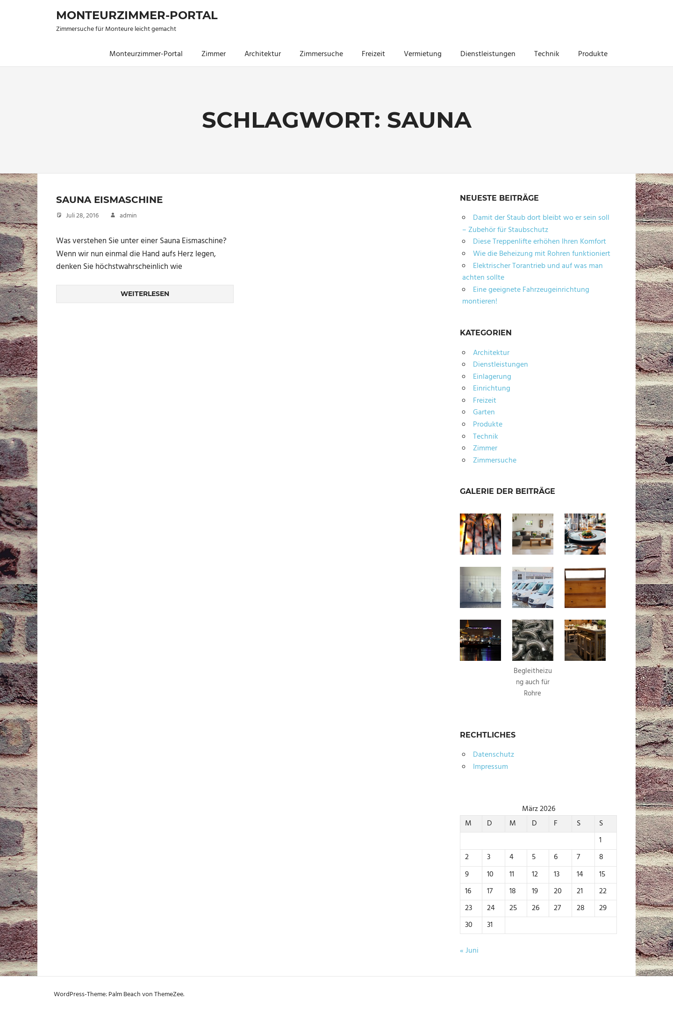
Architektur (262, 54)
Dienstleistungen (487, 54)
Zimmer (213, 54)
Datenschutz (493, 755)
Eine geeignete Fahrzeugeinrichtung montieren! (525, 296)
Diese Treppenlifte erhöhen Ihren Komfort (539, 242)
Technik (546, 54)
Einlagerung (492, 377)
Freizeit (373, 54)
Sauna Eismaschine (109, 199)
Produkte (593, 54)
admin (128, 215)
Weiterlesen (145, 293)
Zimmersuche (321, 54)
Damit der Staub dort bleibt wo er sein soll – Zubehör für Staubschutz (535, 224)
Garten (484, 412)
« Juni (469, 951)
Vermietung (423, 54)
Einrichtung (491, 389)
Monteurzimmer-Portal (137, 15)
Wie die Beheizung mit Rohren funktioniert (541, 254)
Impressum (490, 767)
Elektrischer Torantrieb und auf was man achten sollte (532, 272)
